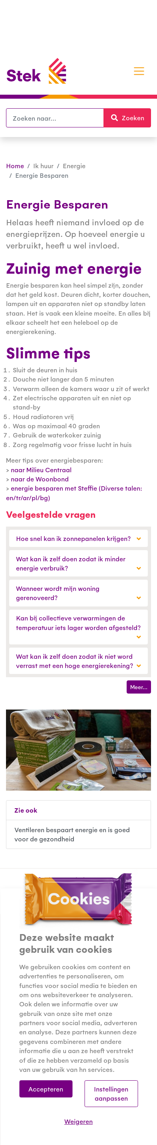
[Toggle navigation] (139, 71)
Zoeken (130, 117)
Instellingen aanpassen (111, 1093)
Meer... (138, 686)
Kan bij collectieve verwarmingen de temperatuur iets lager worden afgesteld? (78, 627)
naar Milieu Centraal (41, 469)
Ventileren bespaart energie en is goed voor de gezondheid (72, 834)
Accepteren (45, 1089)
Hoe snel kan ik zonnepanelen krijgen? (78, 538)
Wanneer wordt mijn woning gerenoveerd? (78, 593)
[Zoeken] (55, 117)
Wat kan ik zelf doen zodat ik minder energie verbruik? (78, 563)
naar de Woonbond (40, 479)
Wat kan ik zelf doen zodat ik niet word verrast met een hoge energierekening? (78, 661)
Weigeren (78, 1121)
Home (15, 165)
